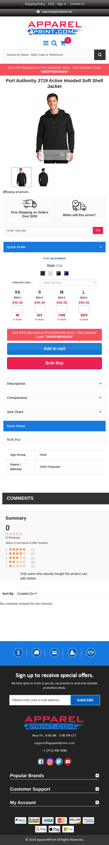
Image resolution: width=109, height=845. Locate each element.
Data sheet (16, 426)
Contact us (77, 3)
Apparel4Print (46, 840)
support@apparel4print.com (56, 12)
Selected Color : (23, 282)
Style (51, 265)
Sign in (61, 4)
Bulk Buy (14, 439)
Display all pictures (16, 192)
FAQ (51, 4)
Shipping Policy (35, 4)
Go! (98, 230)
